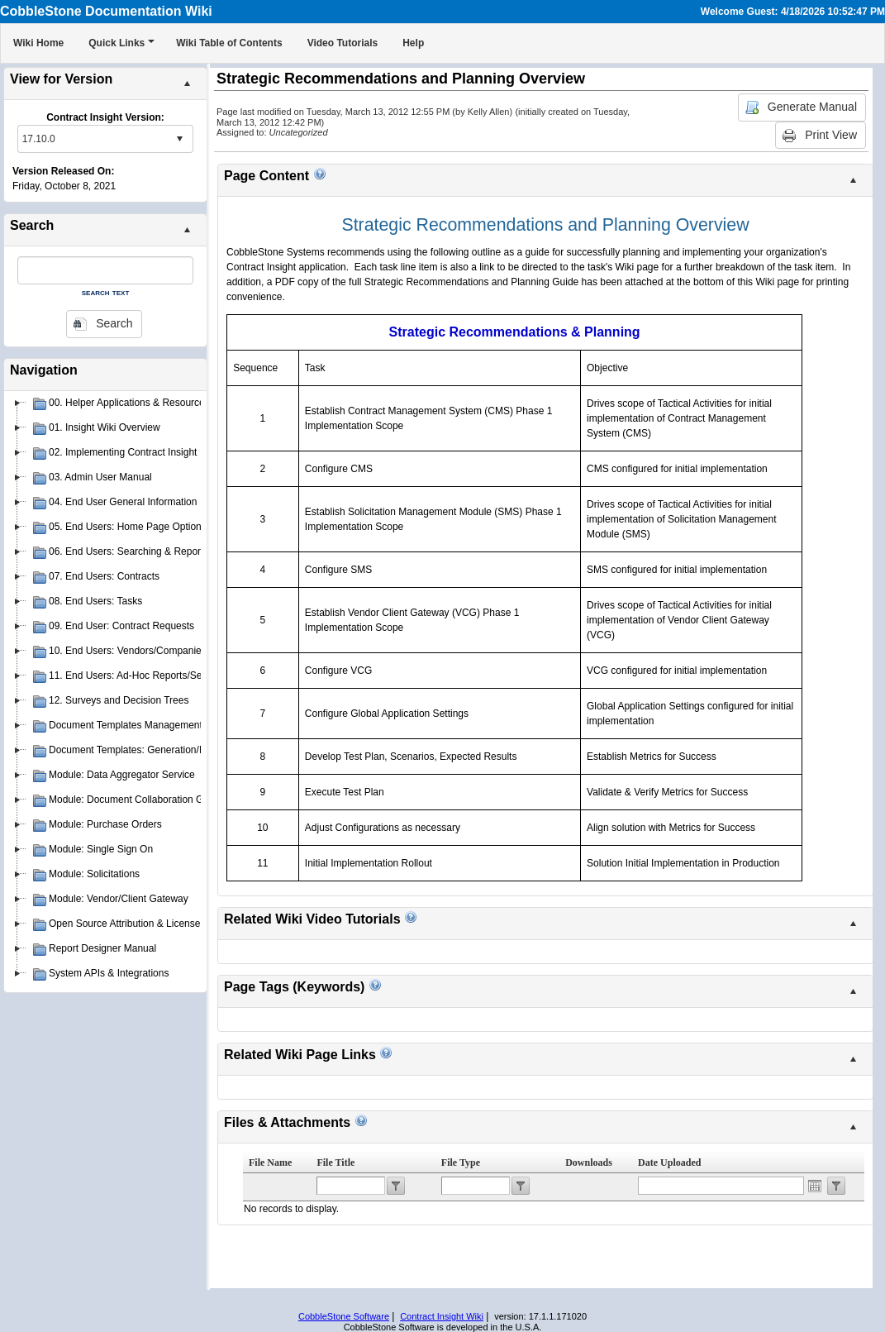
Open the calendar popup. (815, 1186)
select (179, 139)
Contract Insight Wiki (441, 1316)
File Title (335, 1162)
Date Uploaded (669, 1162)
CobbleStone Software (343, 1316)
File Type (460, 1162)
